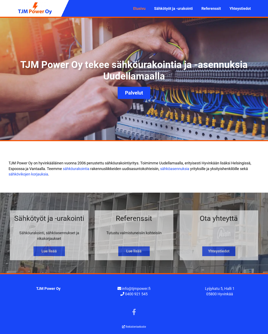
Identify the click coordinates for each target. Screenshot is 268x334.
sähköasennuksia (174, 168)
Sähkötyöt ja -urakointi (173, 8)
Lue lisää (49, 254)
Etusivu (139, 8)
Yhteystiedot (240, 8)
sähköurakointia (76, 168)
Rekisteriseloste (134, 326)
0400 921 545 (136, 294)
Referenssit (211, 8)
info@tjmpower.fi (136, 288)
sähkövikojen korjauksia (28, 174)
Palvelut (134, 93)
